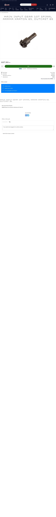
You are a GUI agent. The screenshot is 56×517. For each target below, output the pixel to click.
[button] (50, 5)
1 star (2, 121)
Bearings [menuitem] (10, 9)
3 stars (4, 121)
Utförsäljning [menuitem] (2, 9)
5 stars (7, 121)
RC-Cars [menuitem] (13, 9)
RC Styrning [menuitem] (26, 9)
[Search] (34, 4)
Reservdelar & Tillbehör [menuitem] (31, 9)
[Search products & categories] (25, 4)
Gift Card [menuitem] (46, 9)
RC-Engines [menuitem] (21, 9)
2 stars (3, 121)
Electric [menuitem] (38, 9)
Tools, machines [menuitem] (41, 9)
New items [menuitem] (6, 9)
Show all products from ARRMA (47, 78)
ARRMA (53, 76)
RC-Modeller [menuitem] (17, 9)
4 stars (6, 121)
